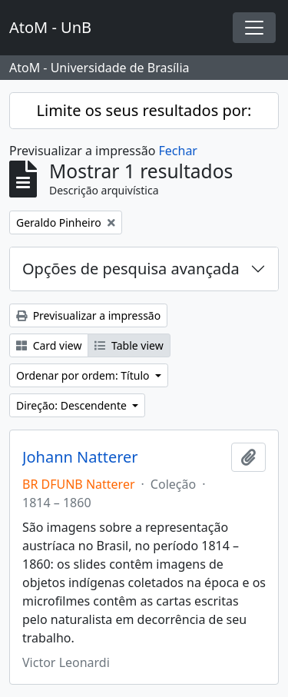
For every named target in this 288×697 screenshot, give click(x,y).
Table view (128, 345)
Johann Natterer (80, 457)
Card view (48, 345)
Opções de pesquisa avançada (131, 268)
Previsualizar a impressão (88, 315)
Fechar (178, 150)
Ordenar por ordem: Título (84, 375)
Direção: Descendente (73, 405)
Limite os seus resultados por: (144, 110)
